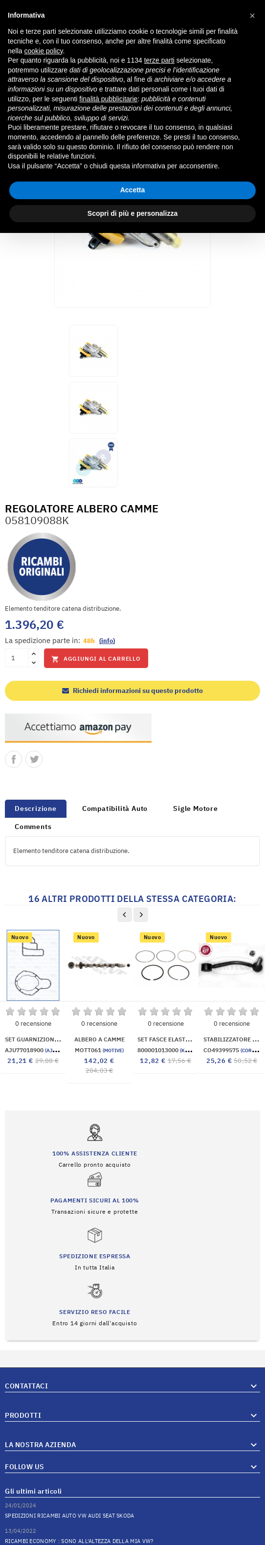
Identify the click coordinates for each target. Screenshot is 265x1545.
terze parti (159, 60)
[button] (252, 15)
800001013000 (180, 1050)
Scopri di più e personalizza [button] (132, 213)
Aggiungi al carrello (96, 659)
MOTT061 (99, 1050)
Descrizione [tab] (36, 808)
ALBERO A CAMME (99, 1039)
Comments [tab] (33, 826)
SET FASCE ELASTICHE (168, 1039)
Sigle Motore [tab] (195, 808)
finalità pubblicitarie (108, 99)
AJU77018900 (34, 1050)
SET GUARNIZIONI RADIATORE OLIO (56, 1039)
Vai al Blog (245, 1510)
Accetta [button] (132, 190)
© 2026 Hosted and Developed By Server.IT (133, 1537)
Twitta (34, 759)
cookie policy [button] (43, 51)
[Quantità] (16, 657)
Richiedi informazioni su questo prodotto (132, 690)
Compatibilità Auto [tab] (115, 808)
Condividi (13, 759)
